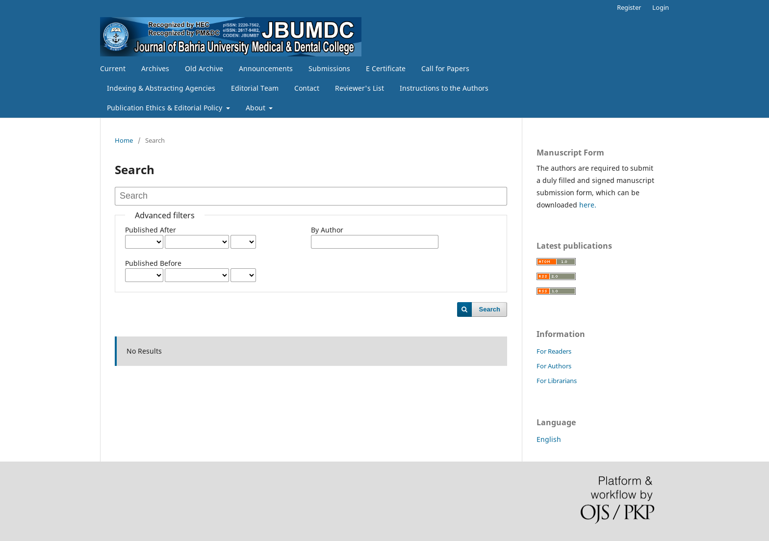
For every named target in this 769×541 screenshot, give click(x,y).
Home (124, 140)
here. (586, 204)
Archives (155, 68)
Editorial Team (255, 88)
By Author (327, 229)
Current (113, 68)
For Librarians (557, 380)
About (256, 107)
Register (629, 7)
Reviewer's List (359, 88)
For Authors (554, 365)
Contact (306, 88)
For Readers (554, 351)
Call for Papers (445, 68)
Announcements (266, 68)
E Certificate (386, 68)
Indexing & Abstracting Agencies (161, 88)
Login (660, 7)
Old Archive (204, 68)
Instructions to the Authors (444, 88)
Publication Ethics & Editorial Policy (165, 107)
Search (489, 309)
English (549, 439)
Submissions (329, 68)
